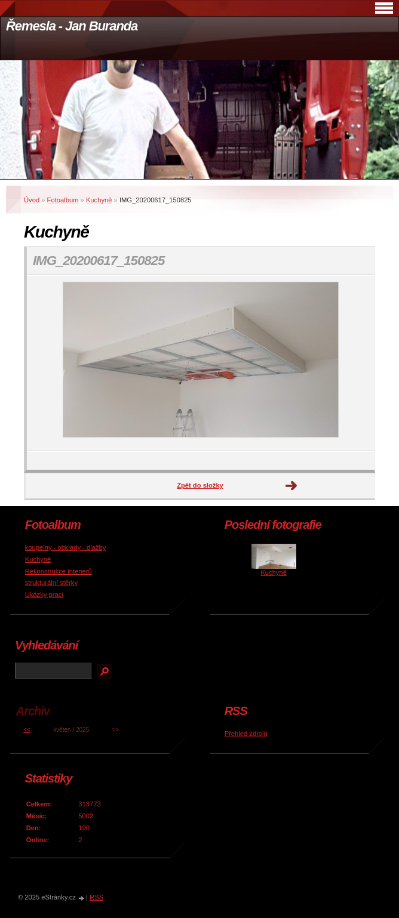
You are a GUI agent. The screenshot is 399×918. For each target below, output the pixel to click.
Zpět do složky (200, 485)
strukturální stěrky (51, 582)
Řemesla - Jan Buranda (71, 26)
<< (26, 729)
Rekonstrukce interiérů (58, 571)
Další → (291, 486)
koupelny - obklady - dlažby (65, 547)
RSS (96, 897)
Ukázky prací (44, 594)
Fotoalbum (63, 200)
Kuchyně (99, 200)
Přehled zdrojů (246, 733)
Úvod (31, 200)
